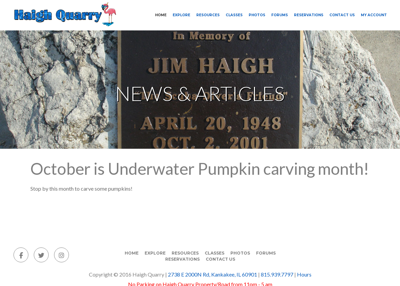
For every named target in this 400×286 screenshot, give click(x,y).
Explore (181, 15)
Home (161, 15)
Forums (279, 15)
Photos (257, 15)
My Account (374, 15)
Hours (304, 274)
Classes (234, 15)
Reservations (308, 15)
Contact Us (342, 15)
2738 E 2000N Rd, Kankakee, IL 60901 (212, 274)
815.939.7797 (277, 274)
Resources (208, 15)
